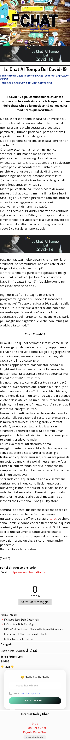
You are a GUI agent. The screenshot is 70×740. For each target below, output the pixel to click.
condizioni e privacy (30, 693)
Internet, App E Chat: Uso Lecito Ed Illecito (25, 634)
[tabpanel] (35, 722)
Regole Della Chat (35, 732)
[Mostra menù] (15, 17)
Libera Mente (7, 650)
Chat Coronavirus (42, 82)
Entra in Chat (34, 700)
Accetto (27, 693)
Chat (10, 82)
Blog (35, 723)
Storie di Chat (26, 650)
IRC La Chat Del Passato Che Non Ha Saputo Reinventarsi (33, 629)
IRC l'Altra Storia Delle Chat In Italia (22, 619)
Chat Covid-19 (22, 82)
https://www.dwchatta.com (28, 572)
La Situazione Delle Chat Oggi (19, 624)
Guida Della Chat (34, 728)
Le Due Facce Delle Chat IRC (19, 638)
